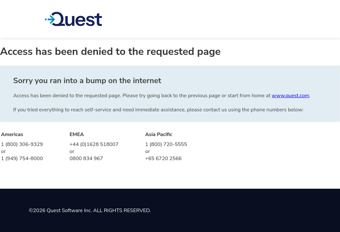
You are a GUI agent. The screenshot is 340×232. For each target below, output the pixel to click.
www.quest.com (290, 95)
